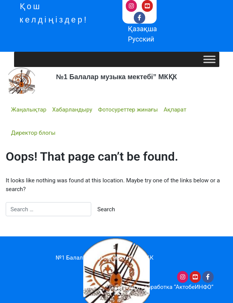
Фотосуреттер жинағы (128, 109)
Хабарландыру (72, 109)
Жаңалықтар (28, 109)
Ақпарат (174, 109)
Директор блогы (33, 132)
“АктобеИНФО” (194, 287)
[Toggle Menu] (209, 59)
